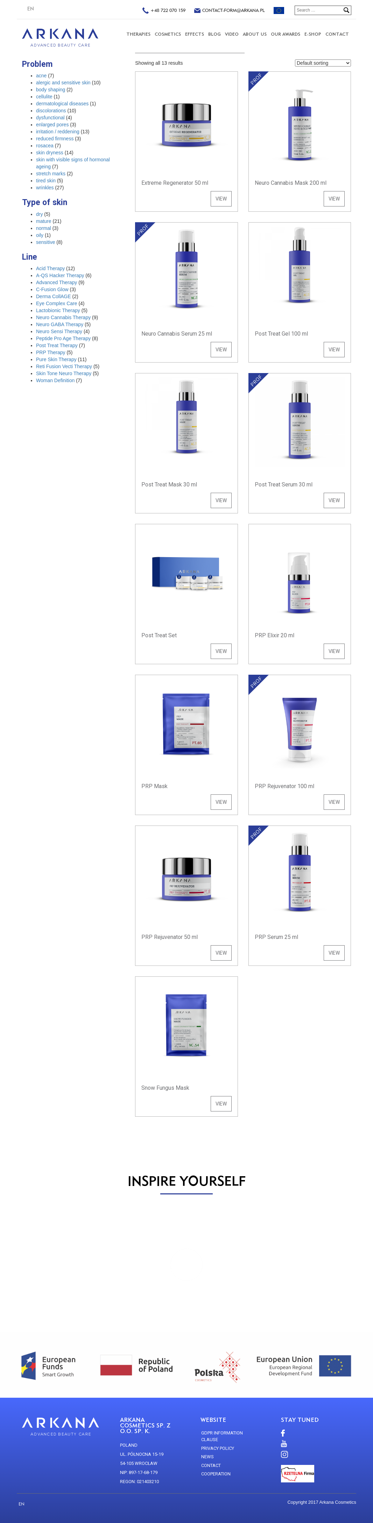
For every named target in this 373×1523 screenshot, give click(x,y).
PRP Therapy (50, 352)
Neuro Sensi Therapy (59, 331)
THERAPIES (138, 34)
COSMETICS (168, 34)
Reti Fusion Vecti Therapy (64, 366)
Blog (214, 34)
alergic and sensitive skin (63, 82)
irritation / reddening (57, 131)
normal (43, 228)
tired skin (46, 180)
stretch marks (50, 173)
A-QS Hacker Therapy (60, 275)
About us (255, 34)
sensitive (45, 242)
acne (41, 75)
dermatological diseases (62, 103)
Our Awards (285, 34)
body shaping (50, 89)
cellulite (44, 96)
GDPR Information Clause (222, 1436)
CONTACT (337, 34)
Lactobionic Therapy (58, 310)
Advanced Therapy (56, 282)
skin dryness (49, 152)
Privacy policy (217, 1448)
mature (43, 221)
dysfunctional (50, 117)
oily (39, 235)
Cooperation (216, 1473)
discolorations (51, 110)
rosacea (45, 145)
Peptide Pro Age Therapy (63, 338)
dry (39, 214)
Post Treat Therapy (57, 345)
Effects (194, 34)
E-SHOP (312, 34)
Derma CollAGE (53, 296)
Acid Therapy (50, 268)
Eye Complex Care (56, 303)
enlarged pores (52, 124)
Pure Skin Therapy (56, 359)
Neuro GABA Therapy (59, 324)
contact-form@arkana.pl (229, 11)
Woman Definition (55, 380)
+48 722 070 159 (163, 11)
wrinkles (45, 187)
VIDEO (232, 34)
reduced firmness (54, 138)
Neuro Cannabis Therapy (63, 317)
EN (30, 9)
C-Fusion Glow (52, 289)
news (207, 1456)
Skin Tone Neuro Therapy (63, 373)
